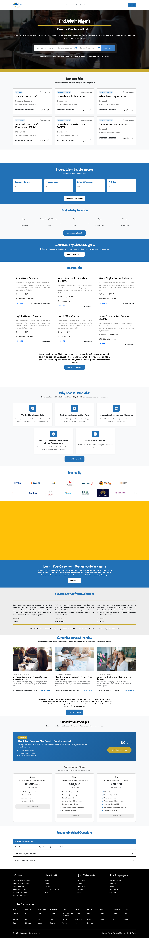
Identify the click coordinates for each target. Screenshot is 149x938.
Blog (67, 5)
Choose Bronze (32, 805)
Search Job (108, 48)
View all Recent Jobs (74, 457)
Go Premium (116, 814)
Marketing (80, 886)
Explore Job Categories (74, 197)
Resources (112, 889)
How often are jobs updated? (25, 851)
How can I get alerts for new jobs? (27, 857)
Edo (26, 910)
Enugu (52, 910)
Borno (102, 906)
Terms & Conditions (52, 886)
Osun (126, 916)
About (47, 877)
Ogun (102, 916)
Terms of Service (119, 930)
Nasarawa (78, 916)
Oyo (14, 920)
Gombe (77, 910)
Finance (79, 880)
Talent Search (113, 886)
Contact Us (88, 5)
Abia (14, 906)
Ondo (114, 916)
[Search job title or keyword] (45, 48)
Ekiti (39, 910)
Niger (89, 916)
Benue (89, 906)
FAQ (46, 889)
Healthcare (81, 883)
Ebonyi (15, 910)
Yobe (76, 920)
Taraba (65, 920)
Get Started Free (119, 748)
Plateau (28, 920)
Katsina (15, 916)
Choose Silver (74, 814)
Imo (88, 910)
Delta (126, 906)
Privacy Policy (107, 930)
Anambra (53, 906)
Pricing (111, 883)
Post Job (132, 5)
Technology (81, 877)
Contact (47, 880)
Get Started (74, 579)
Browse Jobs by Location (74, 231)
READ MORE (45, 689)
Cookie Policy (131, 930)
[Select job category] (89, 48)
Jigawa (102, 910)
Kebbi (27, 916)
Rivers (40, 920)
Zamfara (90, 920)
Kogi (39, 916)
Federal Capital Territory (68, 911)
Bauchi (65, 906)
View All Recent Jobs (74, 366)
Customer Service (115, 877)
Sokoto (52, 920)
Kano (126, 910)
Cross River (116, 906)
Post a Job (112, 880)
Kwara (52, 916)
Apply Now (44, 110)
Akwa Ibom (42, 906)
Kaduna (114, 910)
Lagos (65, 916)
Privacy (47, 883)
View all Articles (74, 711)
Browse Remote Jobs (74, 253)
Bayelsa (77, 906)
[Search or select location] (67, 48)
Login (73, 5)
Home (62, 5)
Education (80, 889)
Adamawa (28, 906)
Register (79, 5)
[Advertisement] (74, 156)
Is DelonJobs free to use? (24, 839)
